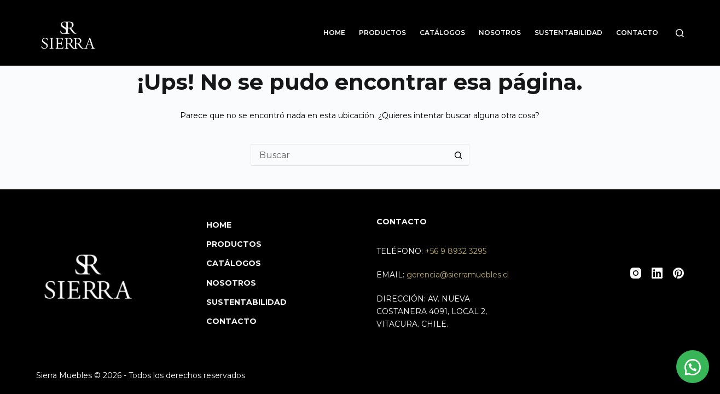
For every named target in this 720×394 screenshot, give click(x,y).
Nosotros (500, 32)
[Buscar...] (349, 155)
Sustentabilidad (568, 32)
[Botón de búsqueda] (458, 155)
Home (334, 32)
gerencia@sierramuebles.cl (458, 275)
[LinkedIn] (657, 273)
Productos (382, 32)
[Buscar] (680, 33)
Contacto (637, 32)
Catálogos (442, 32)
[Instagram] (635, 273)
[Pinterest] (678, 273)
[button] (692, 366)
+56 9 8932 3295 (455, 251)
